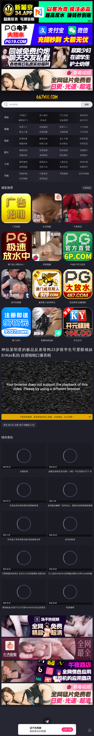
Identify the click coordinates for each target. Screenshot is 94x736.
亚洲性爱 (23, 138)
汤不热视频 (84, 173)
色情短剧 (43, 178)
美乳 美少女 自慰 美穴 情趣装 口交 (18, 424)
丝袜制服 (43, 131)
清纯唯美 (43, 155)
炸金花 (43, 120)
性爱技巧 (84, 166)
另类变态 (84, 143)
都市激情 (23, 161)
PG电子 (23, 115)
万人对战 (64, 115)
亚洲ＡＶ (23, 126)
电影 (6, 140)
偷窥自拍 (23, 150)
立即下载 (67, 729)
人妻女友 (64, 161)
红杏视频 (23, 178)
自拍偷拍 (43, 126)
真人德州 (43, 115)
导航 (6, 175)
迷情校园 (23, 166)
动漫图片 (84, 150)
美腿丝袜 (23, 155)
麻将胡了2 (23, 120)
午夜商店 (43, 173)
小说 (6, 164)
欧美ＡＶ (64, 126)
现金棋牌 (64, 120)
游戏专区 (84, 115)
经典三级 (43, 143)
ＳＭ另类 (84, 131)
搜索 (87, 104)
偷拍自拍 (43, 138)
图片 (6, 152)
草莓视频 (64, 173)
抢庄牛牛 (84, 120)
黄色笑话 (64, 166)
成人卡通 (64, 138)
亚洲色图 (43, 150)
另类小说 (43, 166)
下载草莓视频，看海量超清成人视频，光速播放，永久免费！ (55, 417)
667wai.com (47, 97)
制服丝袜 (23, 143)
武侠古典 (84, 161)
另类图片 (84, 155)
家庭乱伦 (43, 161)
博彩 (6, 117)
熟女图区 (64, 155)
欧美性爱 (84, 138)
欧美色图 (64, 150)
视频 (6, 129)
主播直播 (64, 131)
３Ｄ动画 (84, 126)
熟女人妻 (23, 131)
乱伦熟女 (64, 143)
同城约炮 (23, 173)
